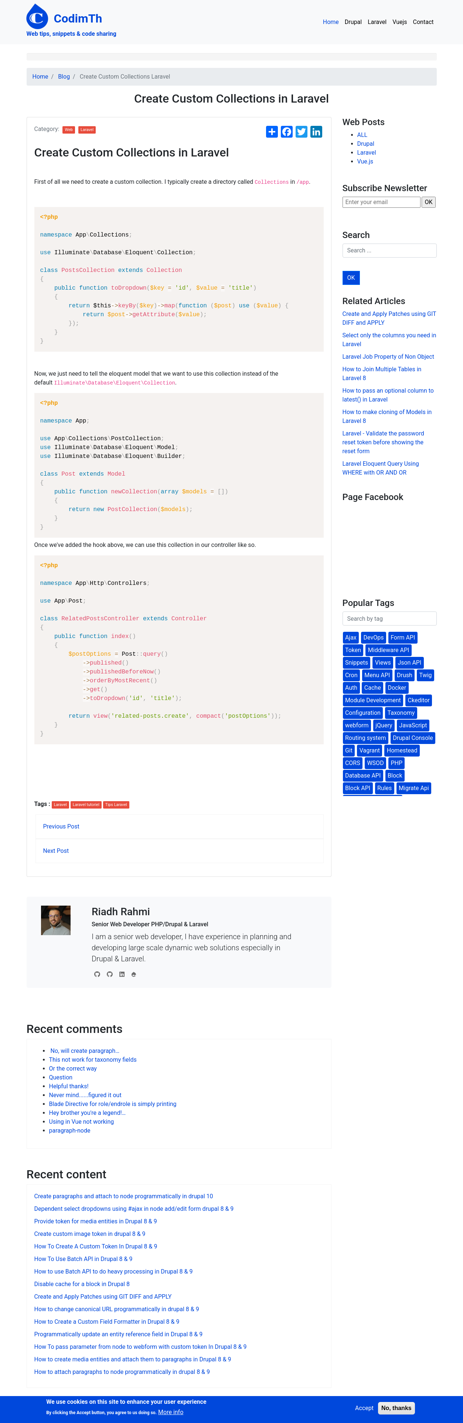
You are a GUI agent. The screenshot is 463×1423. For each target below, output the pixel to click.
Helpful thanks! (69, 1086)
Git (349, 750)
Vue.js (365, 161)
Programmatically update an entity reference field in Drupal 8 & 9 (118, 1334)
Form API (403, 637)
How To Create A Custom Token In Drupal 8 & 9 (95, 1246)
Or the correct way (73, 1068)
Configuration (363, 712)
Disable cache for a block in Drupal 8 (82, 1284)
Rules (384, 788)
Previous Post (61, 826)
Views (383, 662)
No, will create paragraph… (84, 1050)
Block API (357, 788)
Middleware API (388, 650)
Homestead (402, 750)
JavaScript (413, 725)
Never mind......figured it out (85, 1095)
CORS (352, 762)
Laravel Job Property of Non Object (388, 356)
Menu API (377, 675)
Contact (423, 21)
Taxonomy (401, 712)
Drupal (353, 21)
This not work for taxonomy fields (93, 1059)
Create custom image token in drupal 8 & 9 (90, 1233)
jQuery (383, 725)
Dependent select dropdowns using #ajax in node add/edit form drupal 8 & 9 (134, 1208)
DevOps (374, 637)
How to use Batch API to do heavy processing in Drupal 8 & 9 (113, 1271)
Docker (397, 687)
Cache (372, 687)
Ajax (351, 637)
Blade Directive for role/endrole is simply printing (113, 1103)
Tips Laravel (116, 804)
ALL (362, 134)
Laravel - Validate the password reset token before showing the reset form (383, 442)
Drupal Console (413, 737)
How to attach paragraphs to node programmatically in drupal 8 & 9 (122, 1371)
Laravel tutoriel (86, 804)
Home (331, 21)
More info (170, 1412)
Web (69, 129)
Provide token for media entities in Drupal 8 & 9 (95, 1221)
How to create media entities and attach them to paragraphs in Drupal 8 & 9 (132, 1359)
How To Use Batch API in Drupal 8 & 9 (83, 1258)
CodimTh (64, 18)
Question (61, 1077)
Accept (364, 1408)
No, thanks (396, 1408)
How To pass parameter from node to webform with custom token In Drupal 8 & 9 (140, 1346)
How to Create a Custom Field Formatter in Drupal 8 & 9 (107, 1321)
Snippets (356, 662)
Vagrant (370, 750)
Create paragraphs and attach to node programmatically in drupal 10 (123, 1196)
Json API (409, 662)
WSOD (375, 762)
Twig (425, 675)
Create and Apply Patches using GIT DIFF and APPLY (103, 1296)
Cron (351, 675)
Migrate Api (414, 788)
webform (357, 725)
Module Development (373, 700)
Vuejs (399, 21)
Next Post (56, 850)
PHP (396, 762)
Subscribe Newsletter (385, 188)
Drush (404, 675)
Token (353, 650)
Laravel (377, 21)
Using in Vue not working (81, 1121)
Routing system (365, 737)
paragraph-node (70, 1130)
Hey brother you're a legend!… (87, 1112)
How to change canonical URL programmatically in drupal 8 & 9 (116, 1309)
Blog (64, 76)
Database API (363, 775)
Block (395, 775)
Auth (351, 687)
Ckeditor (419, 700)
